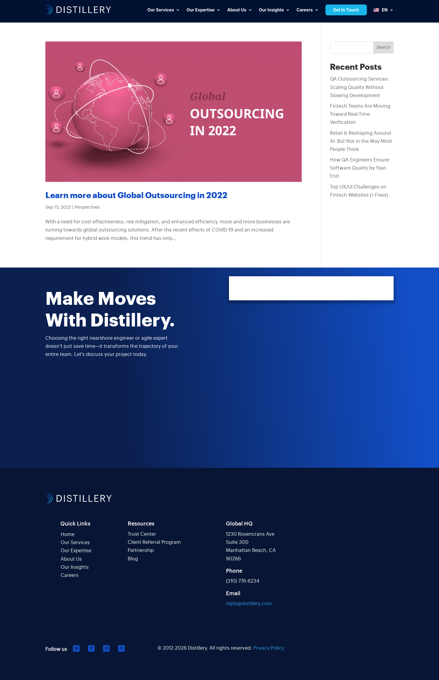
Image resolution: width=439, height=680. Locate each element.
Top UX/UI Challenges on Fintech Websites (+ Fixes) (359, 191)
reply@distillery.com (249, 603)
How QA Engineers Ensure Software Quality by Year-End (359, 168)
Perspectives (87, 207)
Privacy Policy (268, 648)
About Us (71, 559)
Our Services (75, 542)
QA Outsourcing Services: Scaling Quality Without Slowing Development (359, 87)
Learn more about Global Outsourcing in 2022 (136, 195)
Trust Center (142, 534)
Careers (69, 575)
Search (383, 47)
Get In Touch (346, 9)
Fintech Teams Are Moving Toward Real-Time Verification (360, 114)
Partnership (141, 550)
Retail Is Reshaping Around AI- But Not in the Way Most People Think (361, 141)
